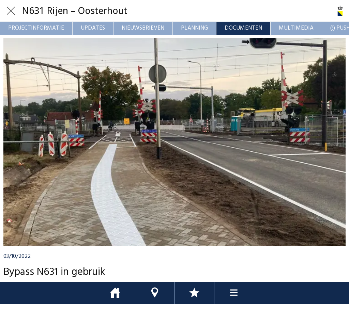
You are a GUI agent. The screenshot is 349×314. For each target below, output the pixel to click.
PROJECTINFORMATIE (36, 28)
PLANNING (194, 28)
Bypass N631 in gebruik (54, 272)
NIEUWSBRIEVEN (143, 28)
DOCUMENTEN (243, 28)
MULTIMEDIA (296, 28)
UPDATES (93, 28)
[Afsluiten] (11, 11)
